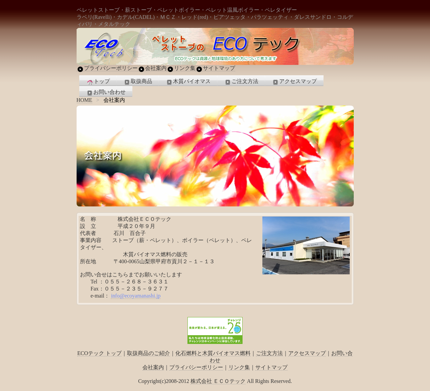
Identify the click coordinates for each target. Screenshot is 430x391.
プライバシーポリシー (107, 68)
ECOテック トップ (99, 353)
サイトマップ (215, 68)
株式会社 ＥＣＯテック (218, 381)
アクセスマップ (294, 81)
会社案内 (152, 68)
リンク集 (181, 68)
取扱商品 (137, 81)
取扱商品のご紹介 (148, 353)
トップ (98, 81)
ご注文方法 (241, 81)
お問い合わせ (106, 92)
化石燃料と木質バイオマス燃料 (213, 353)
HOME (84, 100)
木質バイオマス (188, 81)
